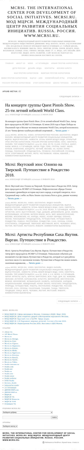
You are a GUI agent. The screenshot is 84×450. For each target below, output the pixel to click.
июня (70, 146)
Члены (56, 153)
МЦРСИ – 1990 (36, 78)
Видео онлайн (54, 203)
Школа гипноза (61, 83)
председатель (34, 151)
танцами (45, 288)
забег (63, 146)
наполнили (56, 281)
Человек (33, 290)
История (19, 279)
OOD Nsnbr (9, 381)
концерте (30, 149)
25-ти (50, 144)
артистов (10, 212)
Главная (9, 63)
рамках (21, 221)
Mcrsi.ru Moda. (11, 350)
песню (8, 219)
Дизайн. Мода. (35, 68)
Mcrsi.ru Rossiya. (12, 355)
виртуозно (41, 277)
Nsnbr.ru (8, 371)
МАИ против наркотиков (26, 73)
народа (34, 217)
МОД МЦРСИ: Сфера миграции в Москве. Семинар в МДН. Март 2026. (35, 314)
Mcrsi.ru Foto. (11, 341)
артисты (16, 277)
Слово (69, 221)
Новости (33, 139)
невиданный (29, 284)
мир (53, 214)
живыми (71, 277)
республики (32, 221)
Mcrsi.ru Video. (11, 362)
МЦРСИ (8, 139)
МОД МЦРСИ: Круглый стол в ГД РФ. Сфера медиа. (27, 319)
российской (58, 151)
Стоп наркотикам (42, 83)
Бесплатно (65, 135)
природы (9, 286)
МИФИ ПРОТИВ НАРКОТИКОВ (14, 78)
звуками (9, 279)
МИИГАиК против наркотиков (55, 73)
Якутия (8, 226)
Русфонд (69, 151)
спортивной (17, 153)
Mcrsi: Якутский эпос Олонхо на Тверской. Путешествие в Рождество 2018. (37, 169)
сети (7, 153)
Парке (67, 149)
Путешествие (48, 219)
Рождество (44, 221)
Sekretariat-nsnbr (12, 385)
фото (35, 153)
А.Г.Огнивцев (42, 63)
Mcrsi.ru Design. (12, 339)
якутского (29, 226)
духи (67, 212)
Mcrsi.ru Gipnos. (12, 343)
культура (42, 279)
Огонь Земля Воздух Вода (52, 139)
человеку (65, 223)
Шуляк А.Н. (76, 83)
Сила (63, 142)
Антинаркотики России (46, 135)
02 (41, 144)
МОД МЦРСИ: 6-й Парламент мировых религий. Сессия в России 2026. (36, 321)
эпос (73, 223)
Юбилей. (64, 153)
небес (42, 217)
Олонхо (66, 217)
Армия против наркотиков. (65, 63)
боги (18, 212)
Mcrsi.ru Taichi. (11, 360)
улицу (19, 290)
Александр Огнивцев (20, 115)
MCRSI (14, 135)
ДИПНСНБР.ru (11, 392)
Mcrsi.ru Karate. (11, 348)
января (39, 226)
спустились (11, 223)
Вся (49, 277)
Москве (48, 149)
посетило (56, 284)
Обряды (58, 217)
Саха (53, 221)
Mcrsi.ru (22, 135)
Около (47, 284)
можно (8, 281)
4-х (51, 274)
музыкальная (33, 281)
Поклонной (19, 151)
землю (74, 212)
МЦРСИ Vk (9, 397)
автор (36, 146)
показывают (19, 219)
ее (64, 277)
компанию (18, 149)
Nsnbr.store (9, 376)
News (30, 63)
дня (60, 277)
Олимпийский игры (55, 78)
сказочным (34, 288)
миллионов (53, 279)
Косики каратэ (64, 68)
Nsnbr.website (10, 378)
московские (20, 217)
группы (55, 146)
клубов (8, 149)
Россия (9, 288)
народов (67, 281)
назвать (46, 281)
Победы (9, 151)
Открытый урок (74, 78)
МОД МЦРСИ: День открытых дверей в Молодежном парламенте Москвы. (37, 316)
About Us (20, 63)
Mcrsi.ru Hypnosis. (13, 346)
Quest (73, 144)
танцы (54, 288)
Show (7, 146)
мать (48, 214)
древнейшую (57, 212)
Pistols (65, 144)
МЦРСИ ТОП (10, 401)
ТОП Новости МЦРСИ (24, 144)
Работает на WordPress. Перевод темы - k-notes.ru (62, 442)
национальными (13, 284)
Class (57, 144)
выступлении (28, 212)
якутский (18, 226)
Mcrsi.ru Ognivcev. (13, 353)
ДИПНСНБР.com (12, 390)
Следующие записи (70, 96)
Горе (48, 146)
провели (46, 151)
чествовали (46, 153)
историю (24, 214)
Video (31, 135)
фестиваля (47, 223)
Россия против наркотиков (16, 83)
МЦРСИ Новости (12, 399)
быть (24, 277)
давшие (46, 212)
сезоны (61, 221)
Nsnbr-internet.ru (12, 364)
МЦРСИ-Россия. (20, 139)
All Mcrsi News (11, 334)
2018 (45, 144)
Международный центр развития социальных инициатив (43, 137)
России (68, 286)
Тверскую (63, 288)
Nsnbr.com (9, 367)
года (42, 146)
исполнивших (12, 214)
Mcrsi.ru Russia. (11, 357)
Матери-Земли (38, 214)
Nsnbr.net (9, 369)
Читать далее (62, 131)
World (15, 146)
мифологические (65, 214)
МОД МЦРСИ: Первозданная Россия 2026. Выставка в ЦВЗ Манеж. (34, 323)
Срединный (24, 223)
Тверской (36, 223)
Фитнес (28, 153)
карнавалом (30, 279)
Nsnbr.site (9, 374)
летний (39, 149)
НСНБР (60, 149)
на (54, 149)
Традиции (10, 290)
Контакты (49, 68)
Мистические (67, 279)
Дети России (19, 68)
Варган (31, 277)
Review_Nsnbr (11, 383)
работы (33, 286)
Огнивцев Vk (10, 404)
